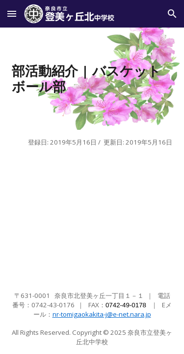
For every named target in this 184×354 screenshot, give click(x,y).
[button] (12, 13)
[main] (92, 78)
